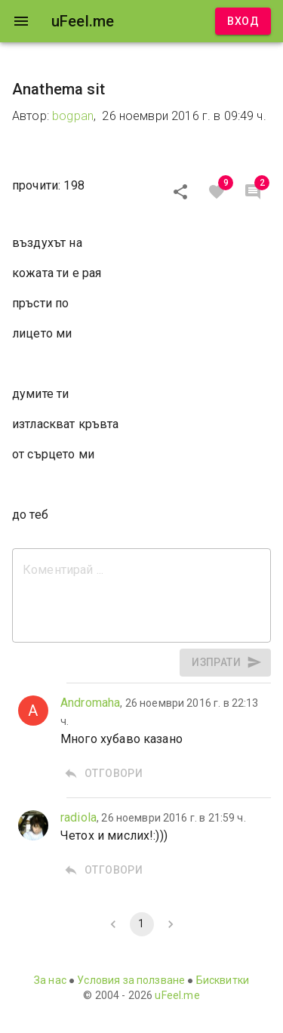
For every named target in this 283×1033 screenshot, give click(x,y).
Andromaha (90, 702)
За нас (50, 980)
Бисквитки (222, 980)
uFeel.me (177, 995)
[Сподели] (180, 192)
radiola (78, 817)
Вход (243, 21)
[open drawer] (21, 21)
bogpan (73, 116)
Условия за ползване (131, 980)
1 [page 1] (142, 924)
